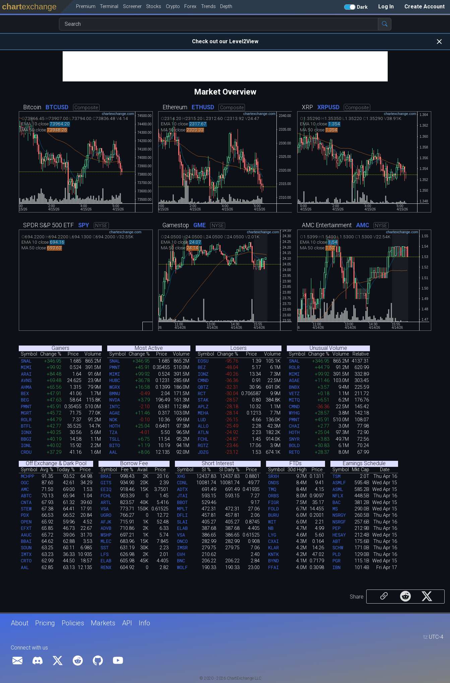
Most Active (149, 348)
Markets (103, 623)
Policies (73, 623)
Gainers (60, 348)
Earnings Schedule (364, 463)
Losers (239, 348)
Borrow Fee (134, 463)
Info (144, 623)
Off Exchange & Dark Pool (56, 463)
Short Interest (218, 463)
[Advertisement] (225, 66)
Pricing (45, 623)
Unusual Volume (328, 348)
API (127, 623)
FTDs (296, 463)
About (19, 623)
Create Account (424, 6)
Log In (386, 6)
